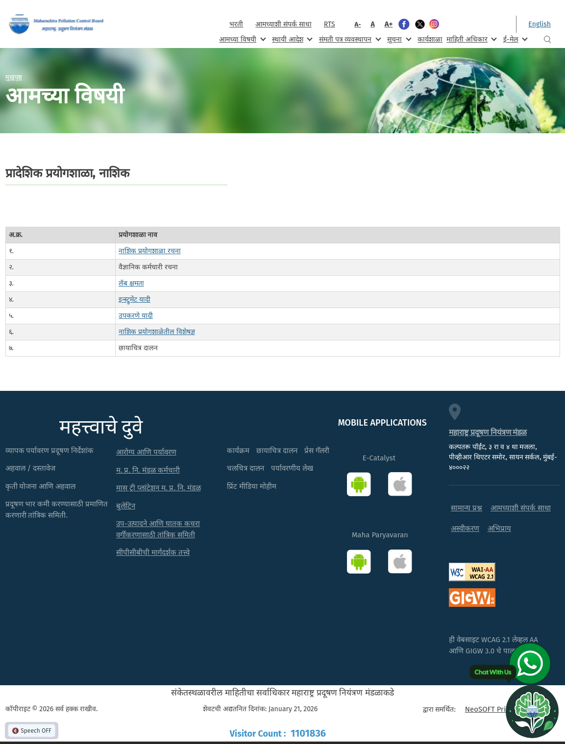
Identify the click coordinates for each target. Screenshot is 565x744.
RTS (329, 24)
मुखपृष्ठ (13, 77)
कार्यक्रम (238, 450)
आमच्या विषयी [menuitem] (241, 39)
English (539, 24)
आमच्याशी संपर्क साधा (283, 24)
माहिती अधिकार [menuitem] (470, 39)
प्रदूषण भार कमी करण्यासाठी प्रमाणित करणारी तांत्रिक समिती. (56, 510)
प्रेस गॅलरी (316, 450)
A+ (389, 24)
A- (358, 24)
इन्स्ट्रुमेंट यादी (134, 299)
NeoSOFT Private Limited (506, 709)
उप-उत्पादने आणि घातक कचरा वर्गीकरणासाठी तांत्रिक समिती (158, 529)
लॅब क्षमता (131, 283)
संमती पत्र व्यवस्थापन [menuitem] (349, 39)
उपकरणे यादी (136, 316)
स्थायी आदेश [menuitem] (291, 39)
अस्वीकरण (465, 528)
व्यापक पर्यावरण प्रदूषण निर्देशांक (49, 450)
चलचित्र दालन (245, 468)
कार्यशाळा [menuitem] (430, 39)
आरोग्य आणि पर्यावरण (146, 452)
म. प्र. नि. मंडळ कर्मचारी (148, 470)
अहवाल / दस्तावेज (30, 468)
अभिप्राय (499, 528)
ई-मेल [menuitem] (514, 39)
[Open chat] (532, 711)
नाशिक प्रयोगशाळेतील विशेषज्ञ (157, 332)
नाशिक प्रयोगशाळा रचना (149, 251)
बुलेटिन (125, 506)
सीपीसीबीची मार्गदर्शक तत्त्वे (153, 552)
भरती (236, 24)
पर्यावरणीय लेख (292, 468)
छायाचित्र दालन (276, 450)
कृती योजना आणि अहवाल (40, 486)
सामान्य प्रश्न (466, 508)
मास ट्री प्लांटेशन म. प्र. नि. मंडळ (158, 487)
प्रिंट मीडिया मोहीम (251, 486)
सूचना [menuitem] (398, 39)
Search (547, 39)
